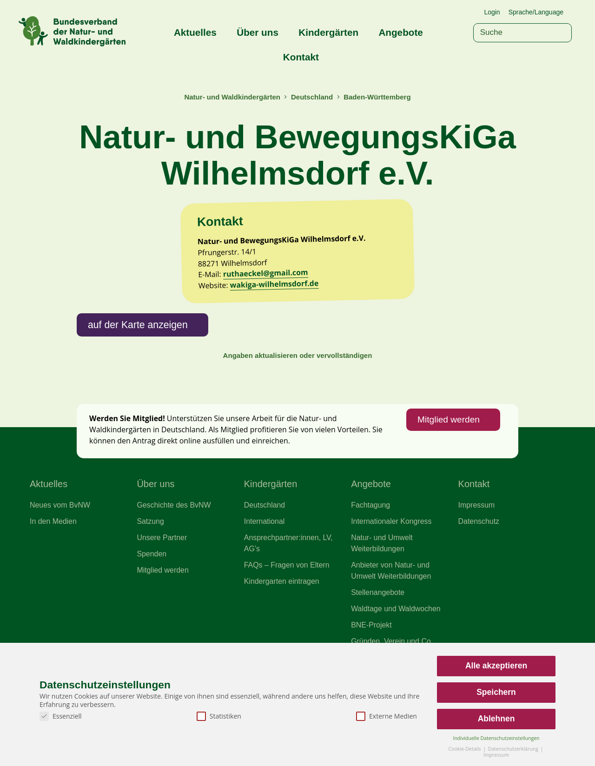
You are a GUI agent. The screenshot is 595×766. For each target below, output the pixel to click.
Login (492, 12)
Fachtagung (371, 549)
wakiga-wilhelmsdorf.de (276, 324)
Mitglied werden (447, 462)
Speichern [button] (496, 692)
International (264, 565)
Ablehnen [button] (496, 718)
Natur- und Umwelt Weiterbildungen (382, 587)
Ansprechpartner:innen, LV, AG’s (289, 587)
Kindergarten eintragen (282, 626)
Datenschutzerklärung (514, 749)
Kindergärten (328, 32)
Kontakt (301, 57)
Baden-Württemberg (378, 97)
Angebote (400, 32)
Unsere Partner (162, 582)
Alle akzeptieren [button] (496, 665)
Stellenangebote (378, 638)
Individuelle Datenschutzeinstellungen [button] (496, 738)
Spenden (152, 598)
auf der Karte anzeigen (139, 365)
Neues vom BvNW (60, 549)
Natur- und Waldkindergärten (231, 97)
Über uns (257, 32)
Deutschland (312, 97)
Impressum (477, 549)
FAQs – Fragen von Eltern (287, 610)
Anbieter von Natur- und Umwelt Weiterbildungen (391, 615)
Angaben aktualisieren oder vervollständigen (297, 397)
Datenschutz (479, 565)
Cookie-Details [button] (465, 749)
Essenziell (61, 716)
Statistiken (219, 716)
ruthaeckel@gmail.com (267, 314)
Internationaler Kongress (392, 565)
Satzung (150, 565)
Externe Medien (386, 716)
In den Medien (54, 565)
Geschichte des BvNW (174, 549)
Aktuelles (195, 32)
